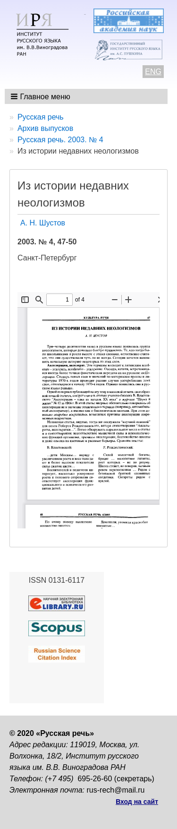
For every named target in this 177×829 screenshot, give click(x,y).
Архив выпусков (45, 128)
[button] (41, 96)
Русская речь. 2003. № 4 (60, 140)
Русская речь (40, 117)
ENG (153, 72)
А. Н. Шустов (42, 223)
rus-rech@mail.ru (116, 790)
